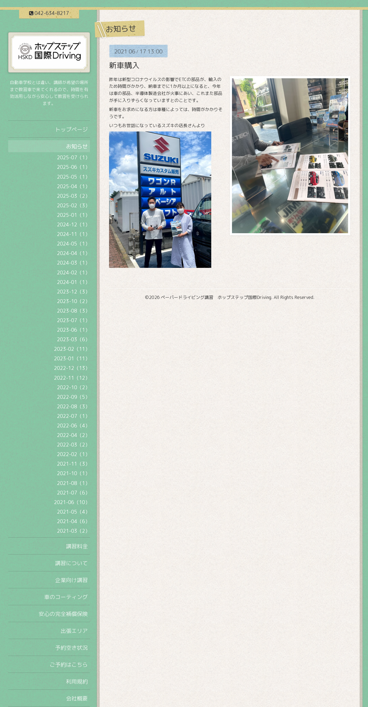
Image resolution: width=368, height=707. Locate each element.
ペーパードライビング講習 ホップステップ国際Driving (216, 297)
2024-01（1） (73, 282)
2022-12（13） (72, 368)
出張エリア (74, 630)
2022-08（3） (73, 406)
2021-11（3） (73, 463)
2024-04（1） (73, 253)
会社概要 (77, 698)
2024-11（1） (73, 234)
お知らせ (77, 146)
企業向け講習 (71, 580)
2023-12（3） (73, 291)
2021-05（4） (73, 511)
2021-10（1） (73, 473)
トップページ (71, 129)
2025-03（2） (73, 196)
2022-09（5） (73, 397)
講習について (71, 563)
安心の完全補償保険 (63, 614)
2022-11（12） (72, 378)
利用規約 (77, 681)
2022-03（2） (73, 444)
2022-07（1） (73, 416)
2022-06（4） (73, 425)
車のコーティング (66, 597)
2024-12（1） (73, 224)
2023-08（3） (73, 310)
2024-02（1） (73, 272)
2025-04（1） (73, 186)
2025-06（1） (73, 167)
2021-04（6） (73, 521)
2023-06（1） (73, 329)
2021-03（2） (73, 531)
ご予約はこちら (69, 664)
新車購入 (124, 65)
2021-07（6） (73, 492)
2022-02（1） (73, 454)
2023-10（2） (73, 301)
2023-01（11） (72, 358)
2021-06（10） (72, 502)
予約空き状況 (71, 647)
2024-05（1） (73, 243)
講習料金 (77, 546)
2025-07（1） (73, 157)
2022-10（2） (73, 387)
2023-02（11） (72, 349)
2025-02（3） (73, 205)
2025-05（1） (73, 176)
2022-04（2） (73, 435)
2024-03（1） (73, 262)
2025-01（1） (73, 215)
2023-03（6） (73, 339)
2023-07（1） (73, 320)
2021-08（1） (73, 483)
